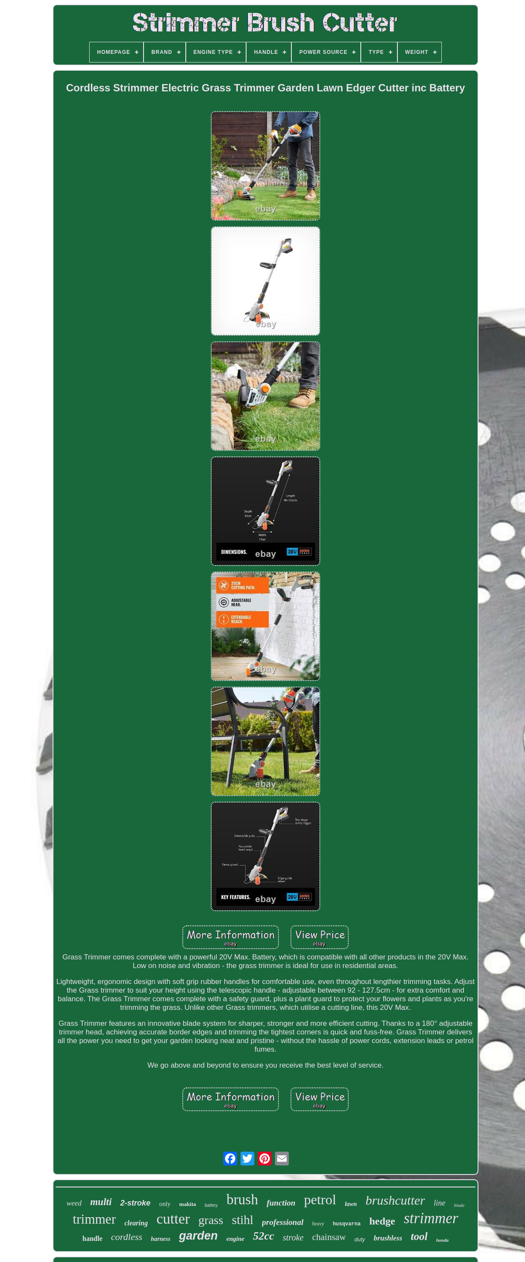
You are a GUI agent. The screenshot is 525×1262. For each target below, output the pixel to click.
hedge (382, 1221)
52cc (263, 1236)
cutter (173, 1219)
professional (282, 1222)
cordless (127, 1236)
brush (242, 1199)
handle (92, 1238)
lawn (351, 1204)
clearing (136, 1223)
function (281, 1202)
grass (210, 1220)
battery (211, 1205)
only (165, 1203)
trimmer (94, 1219)
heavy (318, 1224)
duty (359, 1239)
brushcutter (395, 1200)
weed (73, 1203)
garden (198, 1235)
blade (459, 1205)
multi (101, 1201)
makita (187, 1204)
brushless (388, 1238)
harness (160, 1239)
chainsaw (329, 1237)
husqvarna (347, 1224)
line (439, 1203)
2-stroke (135, 1203)
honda (442, 1240)
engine (235, 1238)
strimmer (431, 1218)
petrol (320, 1199)
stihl (242, 1220)
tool (419, 1236)
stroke (293, 1237)
